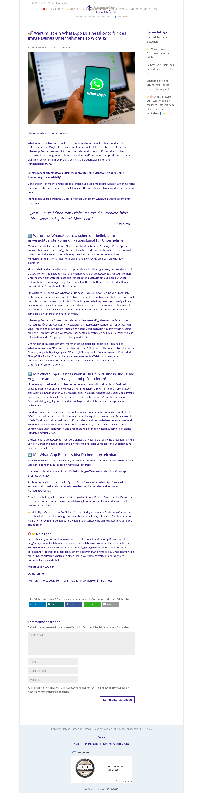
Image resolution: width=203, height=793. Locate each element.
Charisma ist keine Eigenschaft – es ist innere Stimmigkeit (158, 85)
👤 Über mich (121, 16)
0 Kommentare (63, 47)
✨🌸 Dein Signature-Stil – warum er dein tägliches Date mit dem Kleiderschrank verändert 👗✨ (160, 105)
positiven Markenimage (93, 551)
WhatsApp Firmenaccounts (115, 155)
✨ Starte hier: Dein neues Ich (82, 9)
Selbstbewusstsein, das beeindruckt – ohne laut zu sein (160, 69)
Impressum (91, 743)
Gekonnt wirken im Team (144, 9)
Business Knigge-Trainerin (98, 188)
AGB (76, 743)
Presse (101, 737)
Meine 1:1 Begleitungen (114, 9)
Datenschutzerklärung (116, 743)
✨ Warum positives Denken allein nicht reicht (158, 53)
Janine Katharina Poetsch (43, 47)
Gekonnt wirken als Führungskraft (92, 16)
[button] (37, 604)
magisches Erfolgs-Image (59, 516)
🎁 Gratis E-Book (51, 9)
